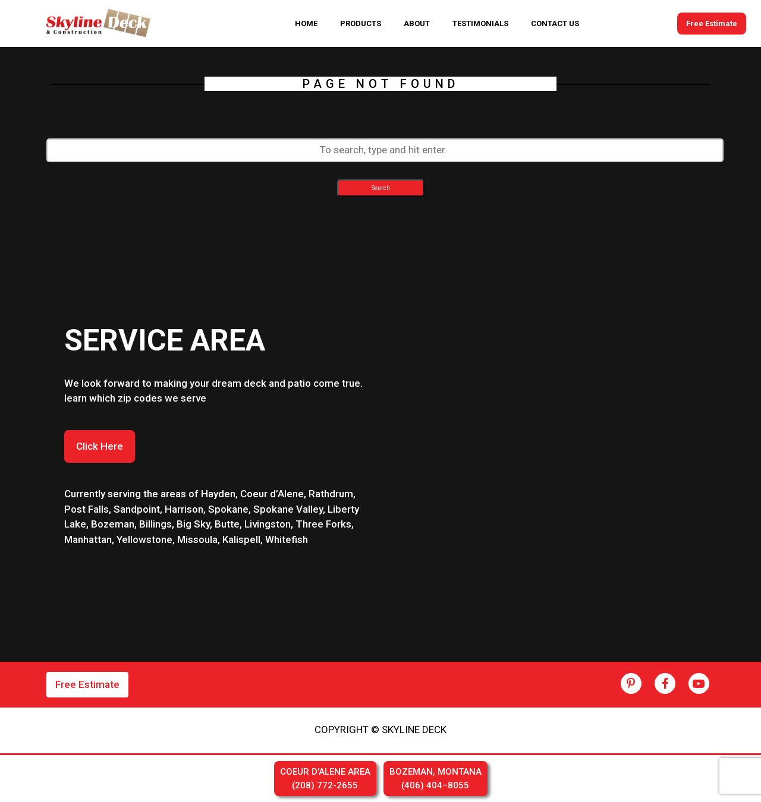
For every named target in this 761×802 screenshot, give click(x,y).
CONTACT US (555, 23)
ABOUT (417, 23)
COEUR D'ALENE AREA (325, 779)
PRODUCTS (360, 23)
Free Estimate (711, 23)
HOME (306, 23)
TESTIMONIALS (480, 23)
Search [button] (381, 188)
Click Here (99, 446)
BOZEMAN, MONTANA (435, 779)
